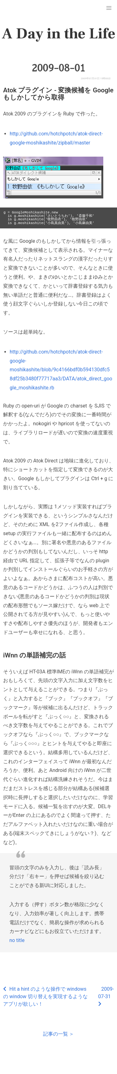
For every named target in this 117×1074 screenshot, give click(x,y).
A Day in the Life (58, 33)
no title (17, 940)
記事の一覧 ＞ (58, 1034)
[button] (109, 8)
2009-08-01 (58, 68)
